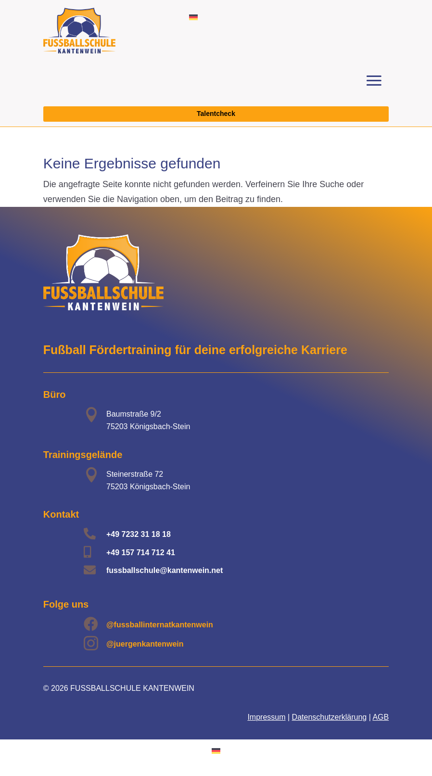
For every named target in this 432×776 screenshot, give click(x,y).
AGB (380, 717)
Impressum (266, 717)
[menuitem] (193, 17)
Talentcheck (216, 113)
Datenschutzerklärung (329, 717)
